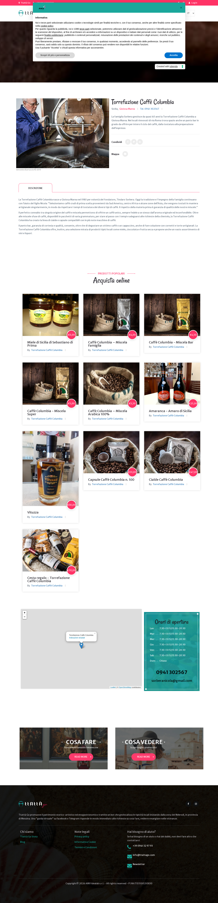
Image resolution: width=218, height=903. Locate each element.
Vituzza (33, 512)
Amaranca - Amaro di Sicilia (170, 411)
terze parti (84, 29)
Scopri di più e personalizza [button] (55, 55)
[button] (181, 7)
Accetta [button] (174, 55)
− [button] (25, 617)
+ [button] (25, 613)
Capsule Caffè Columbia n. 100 (111, 480)
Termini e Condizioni (85, 847)
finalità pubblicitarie (53, 35)
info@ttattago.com (144, 855)
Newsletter (139, 864)
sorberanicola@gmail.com (171, 681)
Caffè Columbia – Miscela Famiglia (107, 343)
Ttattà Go (25, 2)
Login (194, 2)
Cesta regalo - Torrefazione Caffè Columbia (48, 579)
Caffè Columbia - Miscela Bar (171, 342)
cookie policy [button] (47, 26)
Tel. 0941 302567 (149, 108)
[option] (62, 133)
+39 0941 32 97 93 (143, 845)
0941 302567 (171, 672)
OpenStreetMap (125, 687)
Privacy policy (81, 836)
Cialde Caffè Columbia (166, 480)
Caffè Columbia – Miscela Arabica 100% (107, 412)
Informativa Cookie (85, 842)
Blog (22, 842)
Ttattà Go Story (29, 836)
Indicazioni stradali (77, 638)
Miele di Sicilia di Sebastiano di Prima (50, 343)
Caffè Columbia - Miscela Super (46, 412)
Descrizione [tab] (35, 188)
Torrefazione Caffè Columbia (46, 350)
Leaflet (113, 687)
